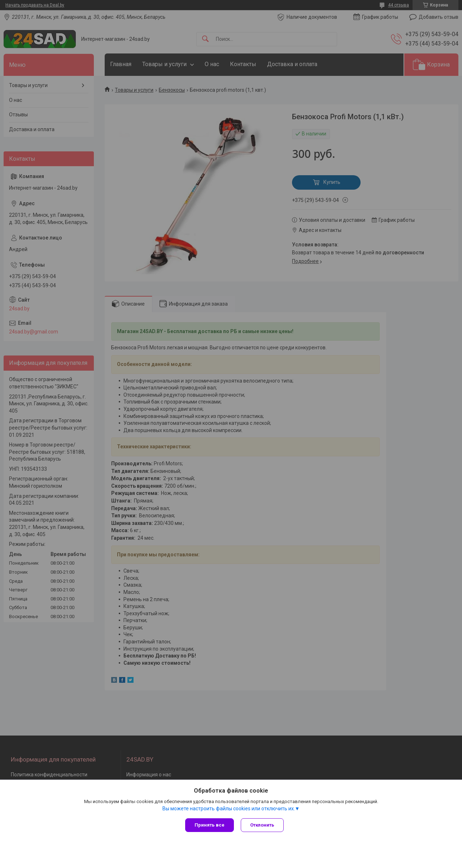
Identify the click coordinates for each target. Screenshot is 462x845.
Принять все (210, 825)
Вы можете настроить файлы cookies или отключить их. (228, 808)
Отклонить (262, 825)
